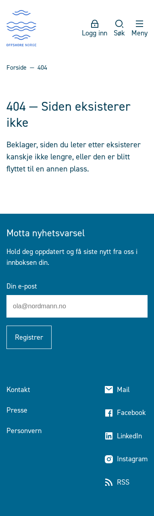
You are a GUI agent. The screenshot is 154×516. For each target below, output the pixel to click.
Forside (16, 67)
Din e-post (21, 286)
